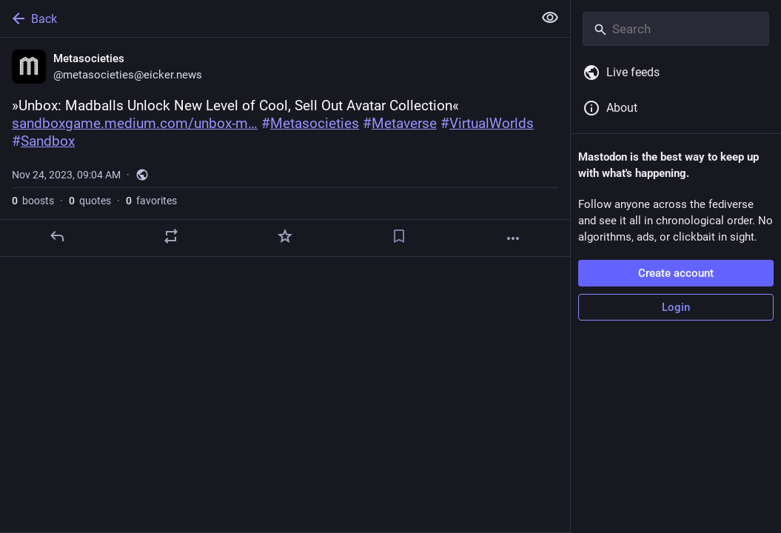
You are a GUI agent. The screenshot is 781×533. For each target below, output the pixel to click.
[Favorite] (285, 236)
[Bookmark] (399, 236)
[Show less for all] (550, 18)
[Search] (676, 29)
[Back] (265, 18)
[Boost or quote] (171, 236)
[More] (513, 238)
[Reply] (57, 236)
